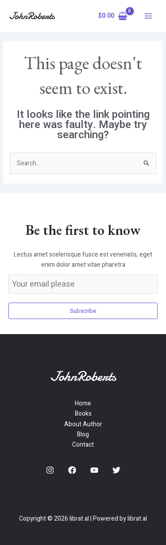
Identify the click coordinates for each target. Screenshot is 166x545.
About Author (83, 424)
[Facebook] (72, 470)
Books (83, 413)
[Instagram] (50, 470)
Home (83, 403)
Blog (83, 434)
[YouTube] (94, 470)
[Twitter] (116, 470)
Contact (83, 444)
